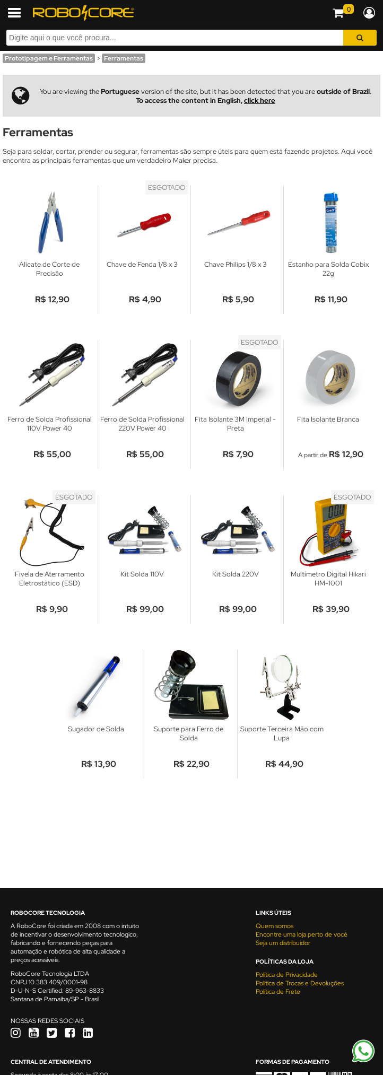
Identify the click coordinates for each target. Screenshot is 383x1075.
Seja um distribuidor (283, 943)
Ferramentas (123, 58)
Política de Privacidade (287, 975)
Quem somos (274, 926)
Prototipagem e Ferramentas (49, 58)
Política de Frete (278, 991)
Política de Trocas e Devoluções (300, 983)
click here (259, 100)
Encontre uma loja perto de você (301, 934)
